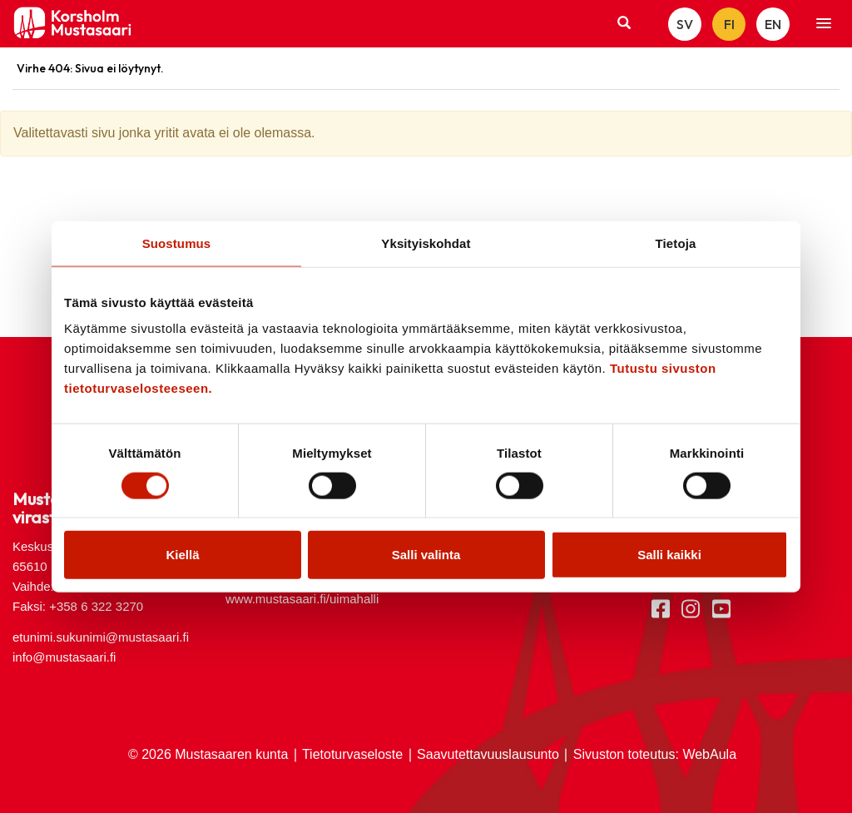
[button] (824, 24)
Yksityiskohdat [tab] (425, 242)
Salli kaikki (669, 555)
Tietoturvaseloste (352, 754)
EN (773, 24)
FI (729, 24)
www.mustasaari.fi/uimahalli (302, 599)
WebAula (709, 754)
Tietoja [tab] (676, 242)
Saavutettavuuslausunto (488, 754)
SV (684, 24)
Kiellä (182, 555)
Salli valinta (426, 555)
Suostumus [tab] (176, 242)
